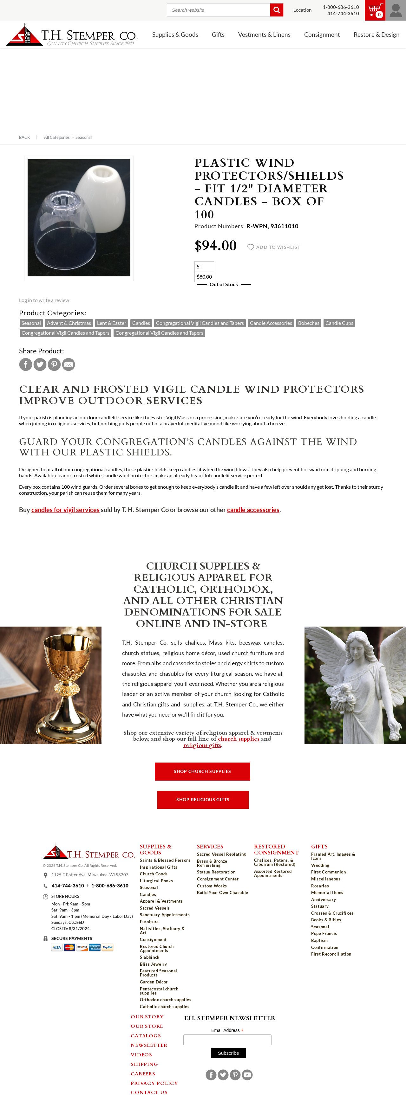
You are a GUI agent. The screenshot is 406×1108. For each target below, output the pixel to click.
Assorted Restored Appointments (273, 873)
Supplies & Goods (175, 34)
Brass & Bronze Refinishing (212, 863)
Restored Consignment (276, 849)
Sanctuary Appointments (165, 914)
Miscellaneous (325, 879)
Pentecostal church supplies (159, 991)
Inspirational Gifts (158, 867)
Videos (141, 1054)
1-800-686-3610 (341, 7)
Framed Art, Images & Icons (333, 856)
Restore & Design (377, 34)
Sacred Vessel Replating (221, 854)
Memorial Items (327, 892)
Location (302, 10)
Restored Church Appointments (157, 948)
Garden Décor (154, 982)
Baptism (319, 940)
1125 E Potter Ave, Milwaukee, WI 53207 (89, 875)
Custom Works (212, 886)
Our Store (147, 1025)
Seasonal (83, 137)
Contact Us (149, 1092)
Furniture (149, 921)
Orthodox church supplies (166, 999)
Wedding (320, 865)
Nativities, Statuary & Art (162, 930)
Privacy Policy (154, 1082)
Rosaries (320, 886)
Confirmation (324, 947)
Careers (143, 1073)
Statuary (320, 906)
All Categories (57, 137)
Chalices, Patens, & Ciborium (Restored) (274, 862)
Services (210, 846)
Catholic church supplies (165, 1006)
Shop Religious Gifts (203, 799)
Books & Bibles (326, 920)
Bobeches (308, 323)
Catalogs (146, 1035)
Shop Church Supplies (202, 771)
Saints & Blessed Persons (165, 860)
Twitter (40, 364)
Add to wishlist (273, 247)
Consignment (322, 34)
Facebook (25, 364)
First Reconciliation (331, 954)
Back (24, 137)
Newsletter (149, 1044)
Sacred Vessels (155, 908)
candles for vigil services (65, 509)
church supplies (238, 738)
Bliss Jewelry (153, 964)
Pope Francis (324, 933)
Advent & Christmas (69, 323)
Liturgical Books (156, 881)
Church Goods (154, 874)
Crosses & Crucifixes (332, 913)
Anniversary (323, 899)
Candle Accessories (271, 323)
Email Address (227, 1030)
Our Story (147, 1016)
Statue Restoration (216, 872)
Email (68, 364)
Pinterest (54, 364)
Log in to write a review (44, 300)
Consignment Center (218, 879)
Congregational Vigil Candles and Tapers (200, 323)
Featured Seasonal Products (158, 973)
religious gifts (202, 745)
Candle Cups (339, 323)
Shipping (144, 1063)
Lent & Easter (111, 323)
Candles (141, 323)
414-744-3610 (68, 885)
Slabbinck (150, 957)
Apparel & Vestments (161, 901)
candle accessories (253, 509)
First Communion (328, 872)
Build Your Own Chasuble (222, 892)
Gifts (218, 34)
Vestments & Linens (264, 34)
